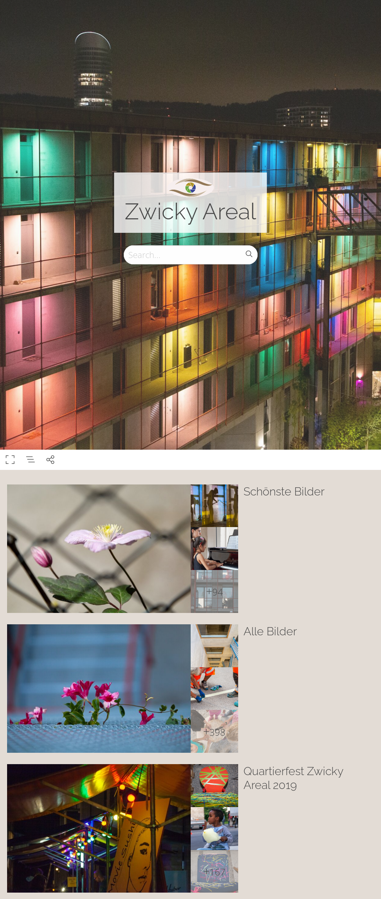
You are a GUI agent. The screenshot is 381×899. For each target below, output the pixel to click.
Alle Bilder (270, 631)
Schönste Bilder (284, 491)
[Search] (191, 254)
